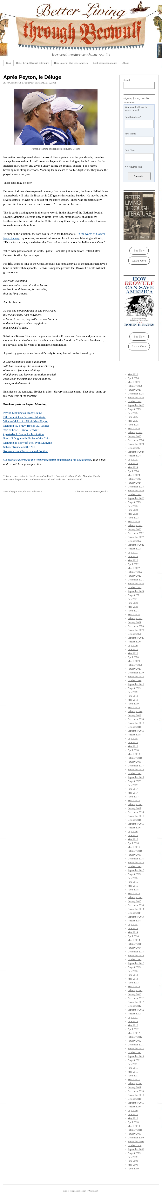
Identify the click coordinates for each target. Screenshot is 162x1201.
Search (127, 79)
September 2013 (136, 963)
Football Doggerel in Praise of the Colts (26, 438)
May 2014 (133, 932)
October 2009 (134, 1145)
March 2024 (134, 475)
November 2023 (136, 490)
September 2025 (136, 405)
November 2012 (136, 1001)
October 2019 (134, 680)
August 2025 (134, 409)
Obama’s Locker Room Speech (91, 491)
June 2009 (133, 1160)
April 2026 (133, 378)
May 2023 (133, 513)
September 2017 (136, 777)
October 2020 (134, 633)
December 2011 (136, 1044)
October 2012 (134, 1005)
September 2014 (136, 916)
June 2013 (133, 974)
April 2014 (133, 936)
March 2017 (134, 800)
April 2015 (133, 889)
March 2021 (134, 614)
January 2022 (134, 575)
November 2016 (136, 815)
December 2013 (136, 951)
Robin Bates (14, 83)
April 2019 (133, 703)
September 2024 (136, 451)
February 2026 (135, 385)
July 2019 (133, 691)
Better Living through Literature (32, 62)
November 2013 (136, 955)
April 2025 (133, 424)
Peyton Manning (83, 475)
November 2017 (136, 769)
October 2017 (134, 773)
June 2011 (133, 1067)
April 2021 (133, 610)
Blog (8, 62)
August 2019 (134, 688)
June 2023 (133, 509)
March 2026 (134, 382)
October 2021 (134, 587)
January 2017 (134, 808)
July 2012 (133, 1017)
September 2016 (136, 823)
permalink (23, 479)
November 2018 (136, 722)
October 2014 (134, 912)
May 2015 (133, 885)
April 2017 (133, 796)
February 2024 (135, 478)
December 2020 (136, 626)
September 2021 (136, 591)
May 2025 (133, 420)
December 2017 (136, 765)
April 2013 (133, 982)
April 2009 (133, 1168)
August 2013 (134, 967)
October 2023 (134, 494)
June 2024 (133, 463)
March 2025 (134, 428)
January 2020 (134, 668)
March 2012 (134, 1032)
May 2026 (133, 374)
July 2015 (133, 877)
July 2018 (133, 738)
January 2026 (134, 389)
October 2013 (134, 959)
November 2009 (136, 1141)
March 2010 (134, 1125)
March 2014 (134, 939)
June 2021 (133, 602)
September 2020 (136, 637)
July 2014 (133, 924)
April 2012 (133, 1029)
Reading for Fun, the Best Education (22, 491)
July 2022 (133, 552)
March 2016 (134, 846)
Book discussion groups (105, 62)
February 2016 (135, 850)
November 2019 (136, 676)
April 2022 (133, 564)
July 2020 (133, 645)
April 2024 (133, 471)
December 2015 (136, 858)
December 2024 (136, 440)
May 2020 (133, 653)
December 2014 (136, 905)
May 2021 (133, 606)
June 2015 (133, 881)
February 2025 (135, 432)
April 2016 (133, 843)
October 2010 (134, 1098)
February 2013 (135, 990)
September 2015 (136, 870)
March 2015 (134, 893)
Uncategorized (36, 475)
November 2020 (136, 629)
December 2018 (136, 719)
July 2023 (133, 506)
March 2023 (134, 521)
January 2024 (134, 482)
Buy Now (139, 250)
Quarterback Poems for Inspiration (23, 434)
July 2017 (133, 784)
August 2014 (134, 920)
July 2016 (133, 831)
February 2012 (135, 1036)
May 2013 (133, 978)
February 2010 (135, 1129)
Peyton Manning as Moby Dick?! (22, 412)
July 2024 (133, 459)
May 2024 (133, 467)
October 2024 (134, 447)
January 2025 (134, 436)
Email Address (133, 116)
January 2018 (134, 761)
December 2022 (136, 533)
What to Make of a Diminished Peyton (25, 421)
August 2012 (134, 1013)
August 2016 (134, 827)
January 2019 (134, 715)
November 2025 (136, 397)
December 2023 (136, 486)
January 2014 (134, 947)
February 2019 (135, 711)
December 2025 (136, 393)
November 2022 (136, 536)
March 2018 (134, 753)
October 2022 (134, 540)
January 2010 (134, 1133)
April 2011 (133, 1075)
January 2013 (134, 994)
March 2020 (134, 660)
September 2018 (136, 730)
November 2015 (136, 862)
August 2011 (134, 1060)
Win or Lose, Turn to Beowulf (20, 429)
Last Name (130, 150)
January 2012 (134, 1040)
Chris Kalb (93, 1191)
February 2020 (135, 664)
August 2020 (134, 641)
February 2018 (135, 757)
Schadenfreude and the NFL (19, 447)
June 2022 (133, 556)
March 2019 (134, 707)
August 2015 (134, 874)
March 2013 (134, 986)
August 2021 (134, 595)
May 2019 (133, 699)
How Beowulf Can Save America (71, 62)
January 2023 (134, 529)
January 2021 (134, 622)
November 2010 (136, 1094)
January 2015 (134, 901)
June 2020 (133, 649)
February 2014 (135, 943)
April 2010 (133, 1122)
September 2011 (136, 1056)
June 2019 (133, 695)
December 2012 (136, 998)
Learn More (139, 260)
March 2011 (134, 1079)
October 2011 (134, 1052)
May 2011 (133, 1071)
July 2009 (133, 1156)
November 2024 (136, 444)
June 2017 (133, 788)
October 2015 (134, 866)
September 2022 (136, 544)
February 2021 (135, 618)
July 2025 (133, 413)
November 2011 (136, 1048)
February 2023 (135, 525)
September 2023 (136, 498)
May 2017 (133, 792)
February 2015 (135, 897)
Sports (96, 475)
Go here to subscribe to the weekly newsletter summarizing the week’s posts (47, 459)
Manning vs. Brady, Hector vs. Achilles (26, 425)
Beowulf (60, 475)
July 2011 (132, 1063)
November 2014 (136, 908)
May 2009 (133, 1164)
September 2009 (136, 1149)
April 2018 (133, 750)
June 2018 (133, 742)
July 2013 (133, 970)
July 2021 (133, 598)
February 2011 (135, 1083)
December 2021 (136, 579)
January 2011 (134, 1087)
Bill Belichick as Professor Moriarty (24, 417)
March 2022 (134, 567)
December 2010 (136, 1091)
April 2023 (133, 517)
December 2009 (136, 1137)
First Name (130, 133)
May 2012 (133, 1025)
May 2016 (133, 839)
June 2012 (133, 1021)
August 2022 (134, 548)
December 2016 (136, 812)
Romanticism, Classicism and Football (25, 451)
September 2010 (136, 1102)
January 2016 (134, 854)
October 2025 (134, 401)
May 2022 (133, 560)
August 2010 (134, 1106)
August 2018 (134, 734)
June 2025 (133, 416)
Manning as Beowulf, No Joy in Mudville (27, 442)
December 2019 (136, 672)
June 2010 (133, 1114)
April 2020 (133, 657)
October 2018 (134, 726)
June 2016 (133, 835)
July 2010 (133, 1110)
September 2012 (136, 1009)
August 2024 (134, 455)
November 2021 (136, 583)
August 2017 (134, 781)
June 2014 (133, 928)
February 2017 (135, 804)
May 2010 (133, 1118)
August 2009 (134, 1153)
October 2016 (134, 819)
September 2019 (136, 684)
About (125, 62)
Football (69, 475)
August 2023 (134, 502)
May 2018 (133, 746)
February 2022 (135, 571)
